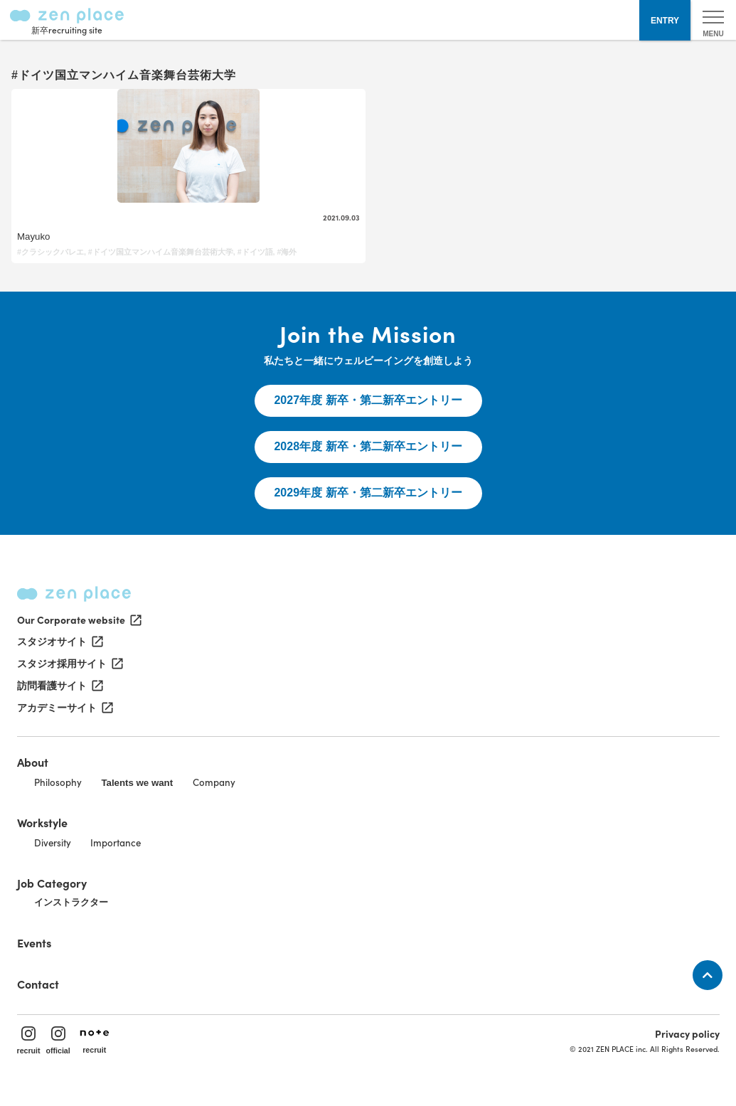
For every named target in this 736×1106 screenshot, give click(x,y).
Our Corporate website (78, 619)
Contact (38, 983)
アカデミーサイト (64, 708)
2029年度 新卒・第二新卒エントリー (368, 492)
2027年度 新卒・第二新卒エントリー (368, 400)
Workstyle (42, 822)
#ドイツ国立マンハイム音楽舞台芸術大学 (160, 252)
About (32, 762)
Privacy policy (687, 1033)
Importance (115, 842)
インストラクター (71, 902)
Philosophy (58, 782)
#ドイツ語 (255, 252)
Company (214, 782)
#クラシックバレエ (50, 252)
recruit (29, 1040)
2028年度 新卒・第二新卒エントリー (368, 446)
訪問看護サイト (59, 686)
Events (34, 942)
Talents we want (137, 782)
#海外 (287, 252)
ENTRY (665, 21)
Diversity (52, 842)
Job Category (52, 882)
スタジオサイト (59, 641)
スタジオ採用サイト (69, 663)
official (58, 1040)
